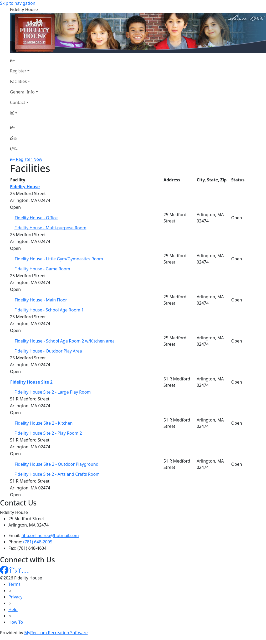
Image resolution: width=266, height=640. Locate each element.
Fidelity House (25, 187)
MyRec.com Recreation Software (56, 633)
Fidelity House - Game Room (42, 269)
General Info (22, 92)
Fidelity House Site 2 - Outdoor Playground (57, 464)
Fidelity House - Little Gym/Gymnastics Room (59, 259)
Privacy (15, 597)
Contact (17, 102)
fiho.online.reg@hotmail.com (50, 535)
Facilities (18, 81)
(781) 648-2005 (37, 542)
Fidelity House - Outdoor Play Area (48, 351)
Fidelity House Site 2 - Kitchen (44, 423)
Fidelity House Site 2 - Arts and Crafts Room (57, 474)
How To (15, 622)
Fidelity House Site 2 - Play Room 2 (48, 433)
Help (13, 609)
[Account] (24, 113)
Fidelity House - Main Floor (41, 300)
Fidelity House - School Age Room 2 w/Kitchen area (65, 341)
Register (18, 71)
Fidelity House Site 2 (31, 382)
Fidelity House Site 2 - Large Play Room (52, 392)
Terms (14, 584)
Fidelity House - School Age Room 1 (49, 310)
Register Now (29, 159)
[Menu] (13, 148)
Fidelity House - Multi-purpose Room (50, 228)
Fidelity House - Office (36, 218)
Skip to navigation (17, 3)
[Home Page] (24, 60)
